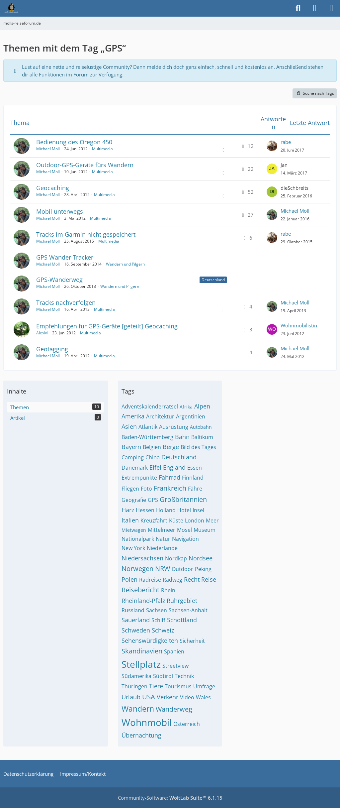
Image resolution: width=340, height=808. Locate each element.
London (194, 520)
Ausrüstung (173, 426)
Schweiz (163, 630)
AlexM (42, 333)
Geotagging (52, 349)
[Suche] (298, 8)
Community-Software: (170, 797)
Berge (171, 447)
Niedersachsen (142, 558)
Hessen (145, 510)
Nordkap (176, 558)
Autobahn (201, 427)
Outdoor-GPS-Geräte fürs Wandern (84, 165)
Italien (130, 520)
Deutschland (179, 457)
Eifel (155, 467)
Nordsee (200, 558)
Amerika (133, 416)
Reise (208, 579)
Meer (212, 520)
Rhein (168, 590)
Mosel (184, 529)
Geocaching (52, 188)
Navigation (185, 538)
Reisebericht (140, 589)
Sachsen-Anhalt (188, 610)
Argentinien (190, 416)
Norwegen (137, 568)
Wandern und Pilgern (125, 264)
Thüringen (134, 686)
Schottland (182, 620)
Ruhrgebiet (182, 601)
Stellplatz (141, 664)
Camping (133, 457)
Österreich (186, 724)
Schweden (136, 630)
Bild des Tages (198, 447)
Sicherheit (192, 640)
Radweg (172, 579)
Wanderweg (174, 709)
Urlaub (131, 697)
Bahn (182, 437)
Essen (194, 467)
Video (187, 697)
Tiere (156, 686)
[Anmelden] (314, 8)
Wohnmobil (147, 722)
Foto (146, 488)
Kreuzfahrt (153, 520)
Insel (198, 510)
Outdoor (182, 569)
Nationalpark (138, 538)
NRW (162, 568)
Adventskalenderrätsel (150, 406)
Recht (192, 579)
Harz (128, 510)
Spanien (174, 651)
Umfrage (204, 686)
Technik (184, 676)
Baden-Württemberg (147, 437)
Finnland (193, 477)
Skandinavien (142, 650)
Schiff (158, 620)
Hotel (184, 510)
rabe (286, 142)
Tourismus (178, 686)
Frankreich (170, 488)
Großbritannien (183, 499)
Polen (129, 579)
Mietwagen (134, 530)
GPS (153, 500)
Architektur (160, 416)
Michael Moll (48, 149)
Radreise (150, 579)
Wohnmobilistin (299, 325)
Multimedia (102, 149)
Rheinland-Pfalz (143, 601)
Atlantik (147, 426)
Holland (166, 510)
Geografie (134, 500)
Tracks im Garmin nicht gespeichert (85, 234)
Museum (204, 529)
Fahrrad (169, 477)
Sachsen (156, 610)
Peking (203, 569)
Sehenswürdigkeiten (150, 640)
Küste (176, 520)
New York (133, 548)
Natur (163, 538)
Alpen (202, 406)
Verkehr (167, 697)
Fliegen (130, 488)
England (174, 467)
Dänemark (135, 467)
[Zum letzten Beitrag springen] (272, 146)
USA (148, 696)
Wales (203, 697)
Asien (129, 426)
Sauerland (136, 620)
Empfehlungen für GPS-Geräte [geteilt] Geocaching (107, 326)
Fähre (195, 488)
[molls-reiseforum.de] (11, 8)
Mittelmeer (161, 529)
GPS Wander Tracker (64, 257)
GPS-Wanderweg (59, 280)
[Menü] (331, 8)
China (152, 457)
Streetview (175, 665)
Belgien (152, 447)
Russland (133, 610)
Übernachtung (141, 735)
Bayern (131, 447)
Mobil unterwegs (59, 211)
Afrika (186, 407)
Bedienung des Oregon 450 (74, 142)
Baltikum (202, 437)
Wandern (138, 708)
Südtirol (163, 676)
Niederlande (162, 548)
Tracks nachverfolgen (66, 302)
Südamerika (136, 676)
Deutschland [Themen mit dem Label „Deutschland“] (213, 280)
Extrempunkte (139, 477)
